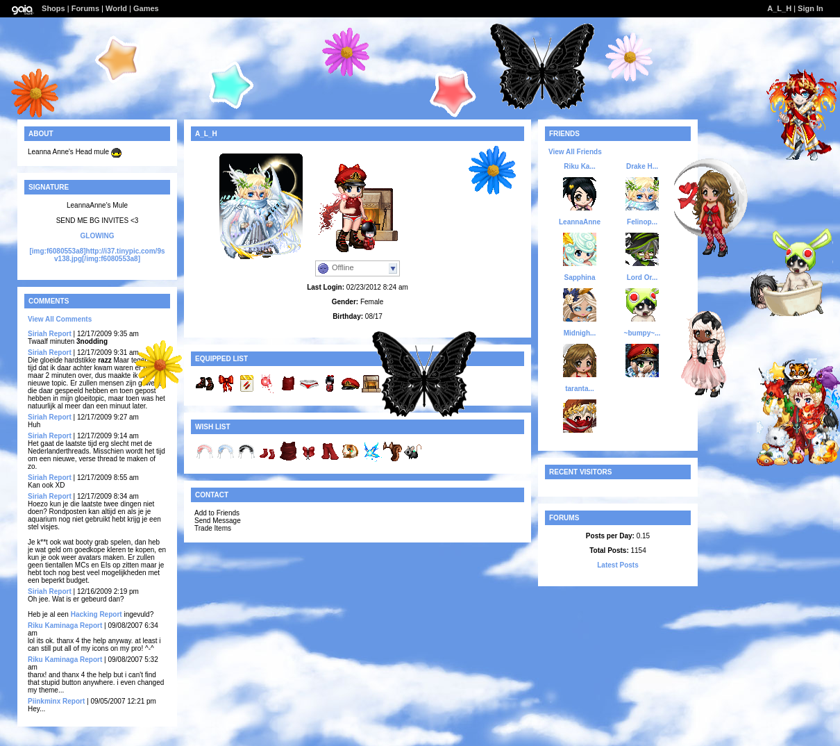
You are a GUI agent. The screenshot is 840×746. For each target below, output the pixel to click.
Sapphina (579, 277)
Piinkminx (45, 701)
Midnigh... (580, 333)
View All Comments (60, 319)
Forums (85, 8)
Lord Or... (642, 277)
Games (146, 8)
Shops (53, 8)
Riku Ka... (580, 166)
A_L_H (779, 8)
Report (60, 334)
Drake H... (642, 166)
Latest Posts (617, 565)
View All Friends (575, 152)
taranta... (579, 388)
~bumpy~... (642, 333)
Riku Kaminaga (53, 625)
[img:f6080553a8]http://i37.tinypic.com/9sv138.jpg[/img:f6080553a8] (97, 255)
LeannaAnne (579, 222)
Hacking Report (96, 614)
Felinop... (642, 222)
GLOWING (98, 236)
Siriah (37, 334)
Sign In (810, 8)
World (116, 8)
